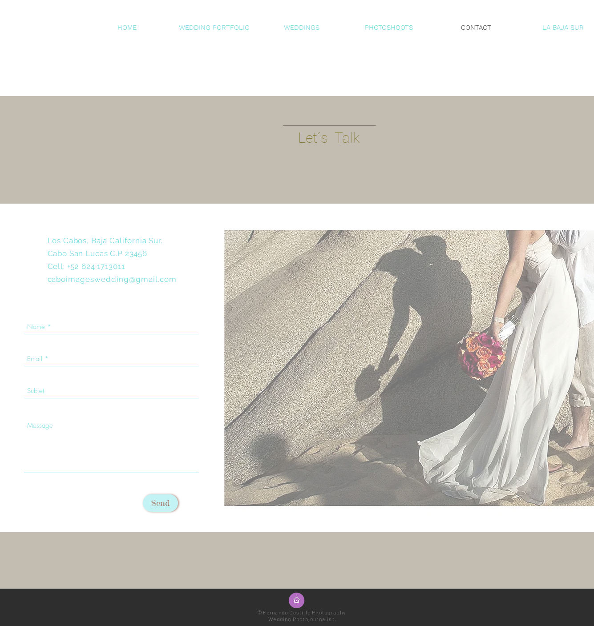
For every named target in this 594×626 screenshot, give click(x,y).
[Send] (160, 503)
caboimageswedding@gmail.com (112, 279)
